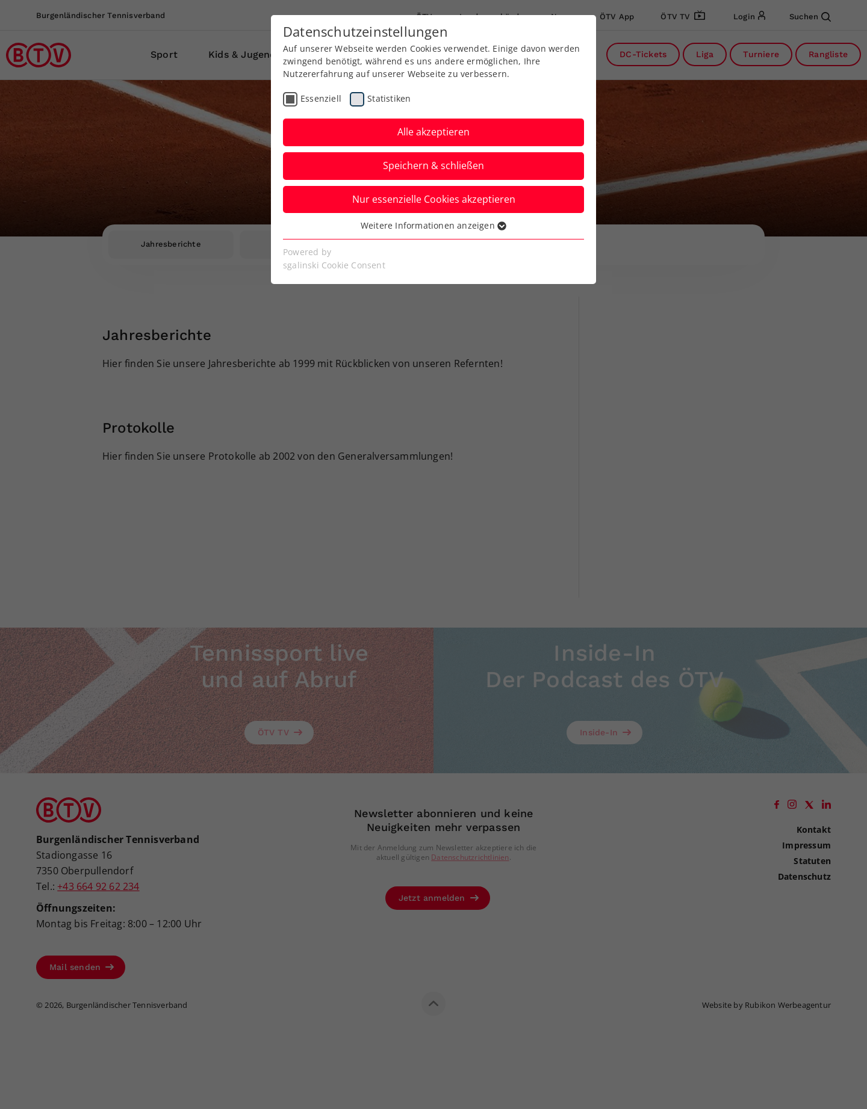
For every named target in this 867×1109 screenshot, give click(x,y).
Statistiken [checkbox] (389, 98)
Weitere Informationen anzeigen (433, 225)
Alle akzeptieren (433, 131)
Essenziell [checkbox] (320, 98)
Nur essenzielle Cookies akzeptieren (433, 199)
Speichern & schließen (433, 165)
